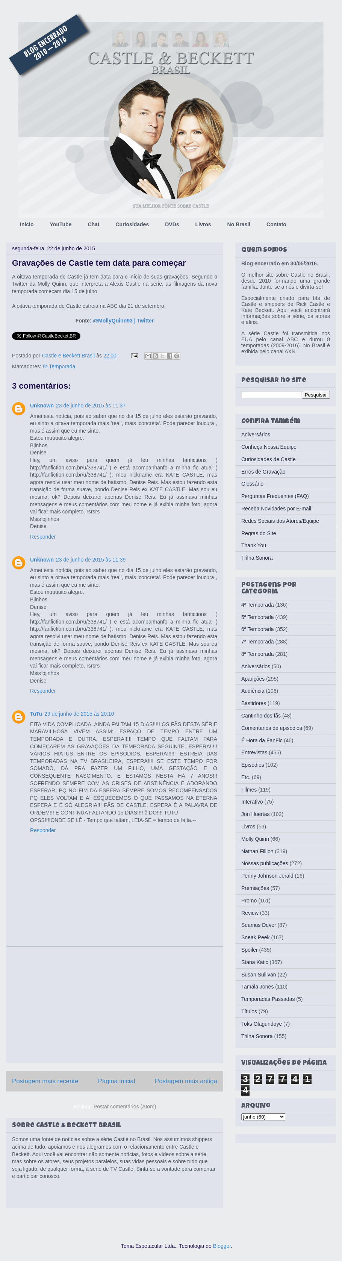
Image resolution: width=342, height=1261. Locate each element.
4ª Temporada (257, 605)
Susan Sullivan (258, 975)
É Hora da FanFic (262, 740)
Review (250, 913)
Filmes (249, 790)
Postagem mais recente (45, 1081)
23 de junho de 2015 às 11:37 (91, 406)
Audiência (253, 691)
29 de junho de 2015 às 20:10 (79, 714)
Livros (203, 224)
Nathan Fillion (257, 851)
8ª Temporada (59, 366)
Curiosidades (132, 224)
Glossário (252, 484)
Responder (43, 537)
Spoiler (249, 950)
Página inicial (116, 1081)
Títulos (249, 1011)
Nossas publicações (264, 863)
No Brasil (238, 224)
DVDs (172, 224)
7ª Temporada (257, 642)
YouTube (61, 224)
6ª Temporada (257, 629)
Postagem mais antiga (186, 1081)
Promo (249, 901)
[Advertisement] (114, 1004)
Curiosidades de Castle (268, 459)
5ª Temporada (257, 617)
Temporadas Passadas (268, 999)
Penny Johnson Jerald (267, 876)
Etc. (245, 777)
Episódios (252, 765)
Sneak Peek (255, 937)
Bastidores (253, 703)
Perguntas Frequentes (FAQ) (275, 496)
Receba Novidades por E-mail (276, 509)
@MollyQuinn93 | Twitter (123, 321)
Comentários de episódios (271, 728)
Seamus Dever (258, 925)
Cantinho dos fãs (261, 716)
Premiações (255, 888)
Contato (276, 224)
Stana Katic (254, 962)
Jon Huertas (255, 814)
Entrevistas (254, 752)
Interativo (252, 802)
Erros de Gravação (263, 472)
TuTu (36, 714)
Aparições (253, 679)
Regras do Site (258, 533)
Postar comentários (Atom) (125, 1107)
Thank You (253, 545)
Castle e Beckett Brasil (69, 356)
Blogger (222, 1246)
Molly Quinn (255, 839)
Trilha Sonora (257, 558)
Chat (93, 224)
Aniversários (255, 434)
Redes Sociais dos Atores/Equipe (280, 521)
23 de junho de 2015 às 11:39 (91, 560)
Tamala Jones (257, 987)
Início (27, 224)
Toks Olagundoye (261, 1024)
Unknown (42, 406)
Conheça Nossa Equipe (269, 447)
